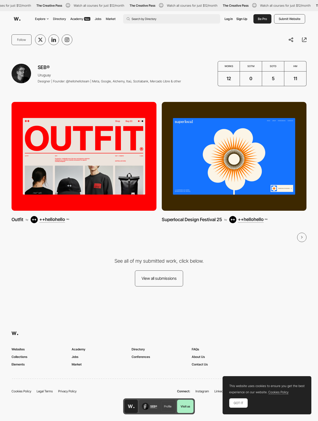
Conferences (141, 357)
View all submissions (159, 278)
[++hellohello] (50, 219)
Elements (18, 364)
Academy (80, 19)
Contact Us (200, 364)
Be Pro (262, 19)
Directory (59, 19)
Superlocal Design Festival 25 (192, 219)
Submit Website (289, 19)
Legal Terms (45, 391)
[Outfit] (84, 156)
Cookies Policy (21, 391)
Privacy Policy (67, 391)
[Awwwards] (17, 19)
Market (111, 19)
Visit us (185, 406)
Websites (18, 349)
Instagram (202, 391)
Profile (168, 406)
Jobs (98, 19)
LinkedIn (220, 391)
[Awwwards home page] (131, 406)
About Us (198, 357)
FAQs (195, 349)
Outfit (17, 219)
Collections (19, 357)
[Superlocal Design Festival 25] (234, 156)
